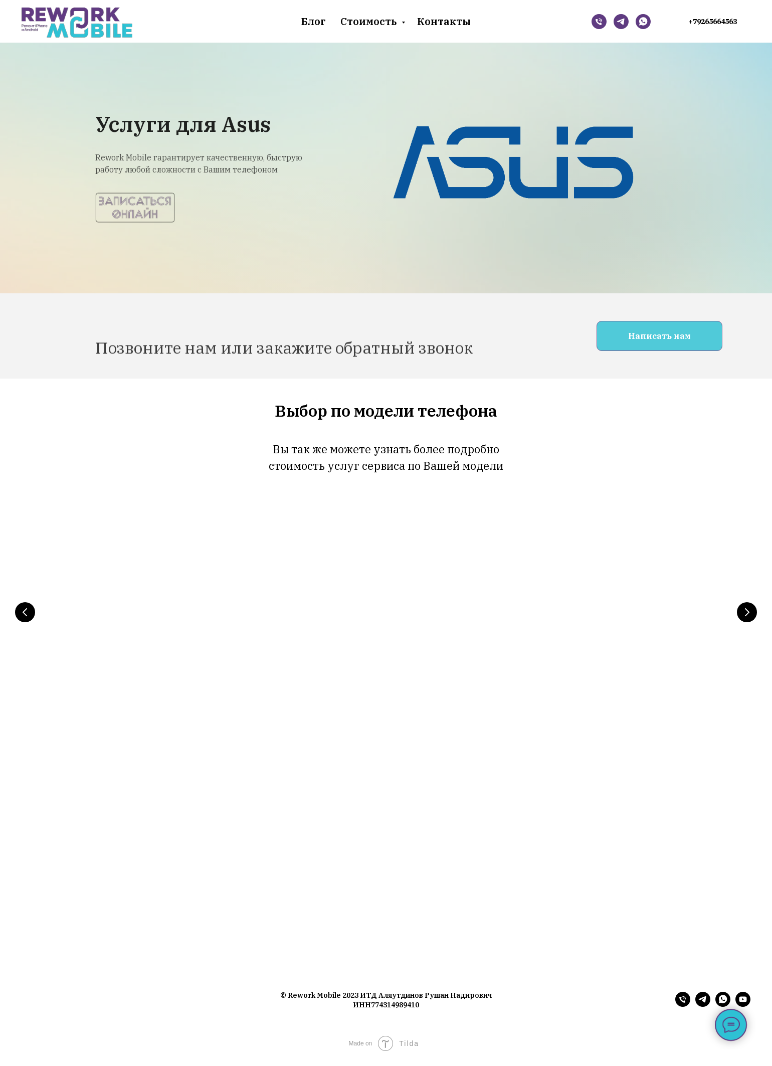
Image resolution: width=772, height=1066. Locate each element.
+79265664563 (712, 21)
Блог (313, 21)
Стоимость (369, 21)
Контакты (444, 21)
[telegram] (702, 1009)
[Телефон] (599, 21)
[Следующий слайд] (747, 612)
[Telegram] (621, 21)
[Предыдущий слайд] (25, 612)
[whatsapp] (643, 21)
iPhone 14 (122, 662)
